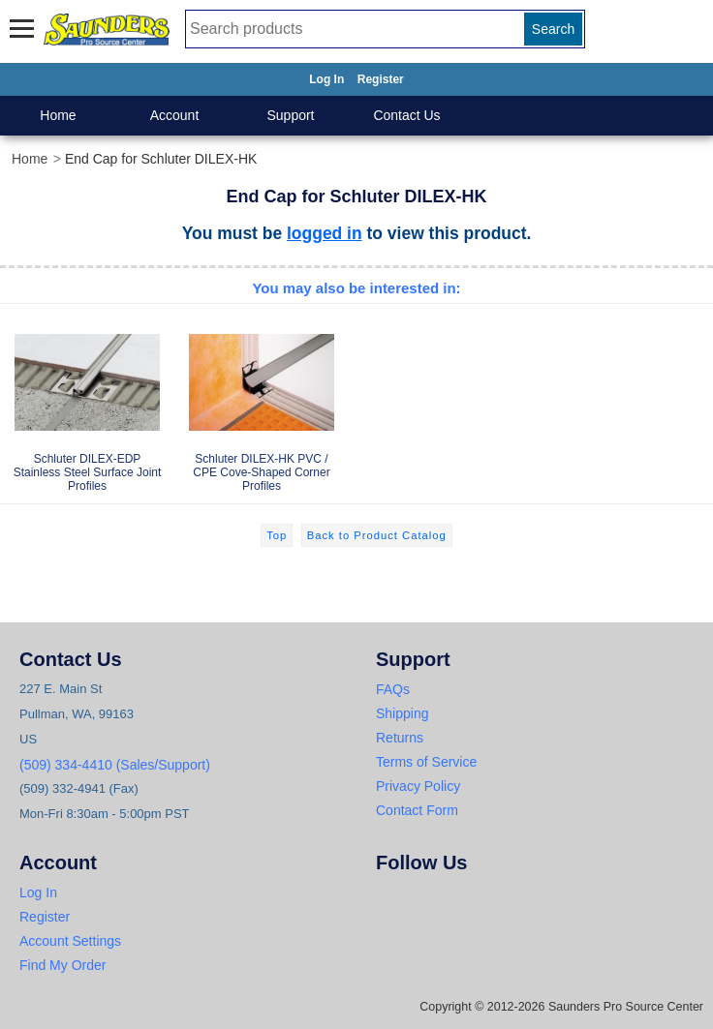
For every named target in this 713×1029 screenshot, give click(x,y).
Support (290, 115)
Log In (326, 79)
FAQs (393, 689)
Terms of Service (426, 762)
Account (175, 115)
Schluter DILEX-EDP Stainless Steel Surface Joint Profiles (87, 402)
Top (276, 535)
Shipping (402, 713)
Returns (399, 737)
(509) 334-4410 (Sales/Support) (114, 764)
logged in (324, 233)
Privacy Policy (418, 786)
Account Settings (70, 941)
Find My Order (62, 965)
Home (58, 115)
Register (380, 79)
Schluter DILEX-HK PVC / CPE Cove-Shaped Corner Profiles (261, 402)
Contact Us (406, 115)
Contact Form (417, 810)
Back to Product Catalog (377, 535)
